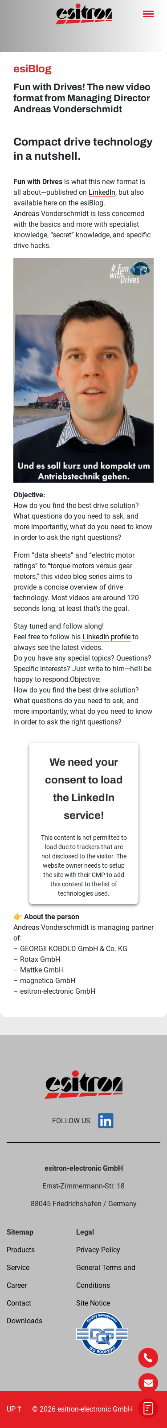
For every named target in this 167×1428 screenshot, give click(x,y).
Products (21, 1250)
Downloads (24, 1321)
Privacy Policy (98, 1250)
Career (17, 1285)
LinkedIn (102, 192)
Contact (19, 1303)
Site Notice (93, 1303)
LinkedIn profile (106, 637)
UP (14, 1409)
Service (18, 1267)
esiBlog (32, 69)
